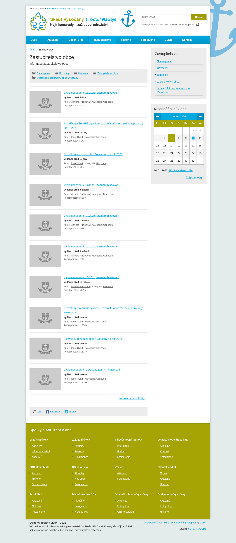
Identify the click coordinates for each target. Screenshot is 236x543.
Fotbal (120, 451)
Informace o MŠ (41, 451)
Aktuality (37, 445)
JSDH (168, 39)
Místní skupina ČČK (84, 494)
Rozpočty (64, 73)
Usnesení (83, 73)
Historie (126, 39)
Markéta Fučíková (80, 101)
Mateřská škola (39, 439)
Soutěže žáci (39, 484)
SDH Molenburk (39, 467)
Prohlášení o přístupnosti (184, 522)
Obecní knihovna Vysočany (131, 494)
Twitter (72, 411)
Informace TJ (124, 445)
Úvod (34, 39)
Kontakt (187, 39)
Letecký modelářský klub (173, 439)
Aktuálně (52, 39)
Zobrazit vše (194, 177)
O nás (163, 473)
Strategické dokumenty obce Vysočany (57, 77)
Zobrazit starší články (132, 398)
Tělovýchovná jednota (128, 439)
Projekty (79, 451)
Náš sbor (80, 478)
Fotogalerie (148, 39)
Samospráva (43, 73)
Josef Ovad (77, 137)
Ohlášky (36, 506)
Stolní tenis (123, 456)
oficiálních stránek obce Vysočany (65, 8)
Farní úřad (36, 494)
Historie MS (81, 511)
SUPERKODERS (197, 528)
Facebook (55, 411)
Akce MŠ (37, 456)
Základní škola (81, 439)
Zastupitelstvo (102, 39)
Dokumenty (81, 456)
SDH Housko (80, 467)
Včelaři (119, 467)
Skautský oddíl (167, 467)
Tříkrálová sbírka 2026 (180, 170)
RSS (166, 522)
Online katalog (125, 511)
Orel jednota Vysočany (171, 494)
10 (193, 138)
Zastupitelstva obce (107, 73)
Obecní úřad (76, 39)
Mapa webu (150, 522)
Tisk (39, 411)
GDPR (202, 522)
